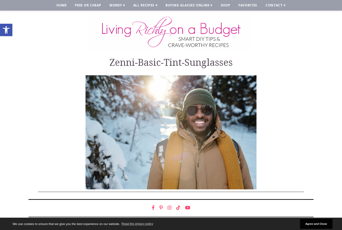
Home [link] (62, 5)
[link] (6, 30)
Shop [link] (225, 5)
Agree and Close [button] (316, 223)
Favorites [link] (247, 5)
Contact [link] (274, 5)
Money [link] (115, 5)
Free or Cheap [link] (88, 5)
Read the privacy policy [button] (137, 223)
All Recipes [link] (144, 5)
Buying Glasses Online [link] (187, 5)
